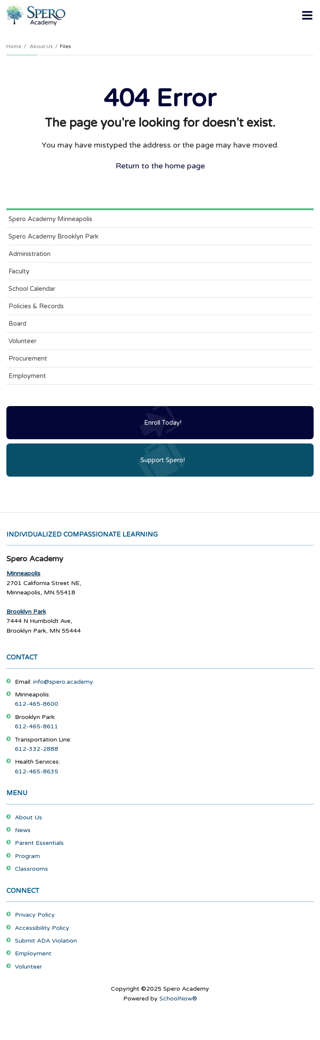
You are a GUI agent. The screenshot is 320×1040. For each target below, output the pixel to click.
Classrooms (31, 868)
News (23, 830)
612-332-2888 (36, 749)
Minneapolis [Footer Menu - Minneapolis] (23, 573)
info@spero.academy (63, 681)
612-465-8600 (36, 704)
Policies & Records (36, 306)
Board (17, 323)
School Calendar (31, 289)
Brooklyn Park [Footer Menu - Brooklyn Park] (26, 611)
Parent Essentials (39, 843)
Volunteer (22, 341)
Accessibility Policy (42, 928)
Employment (27, 376)
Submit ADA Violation (46, 940)
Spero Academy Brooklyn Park (53, 236)
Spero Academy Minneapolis (50, 219)
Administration (29, 254)
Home (13, 46)
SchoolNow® (178, 998)
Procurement (27, 358)
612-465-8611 (36, 726)
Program (27, 856)
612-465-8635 (36, 771)
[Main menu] (307, 15)
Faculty (18, 271)
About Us (41, 46)
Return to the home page (160, 165)
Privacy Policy (35, 914)
